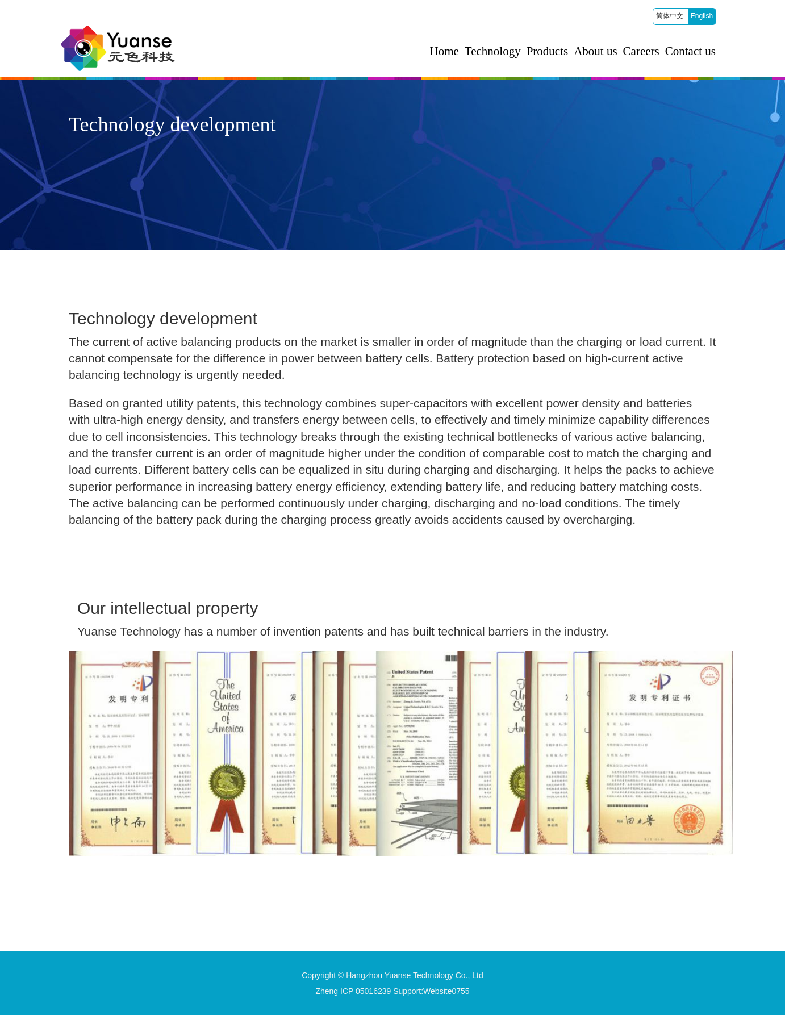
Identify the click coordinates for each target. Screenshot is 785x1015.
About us (595, 51)
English (702, 16)
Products (548, 51)
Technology (493, 51)
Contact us (690, 51)
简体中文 (669, 16)
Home (444, 51)
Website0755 (446, 991)
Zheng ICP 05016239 (353, 991)
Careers (641, 51)
